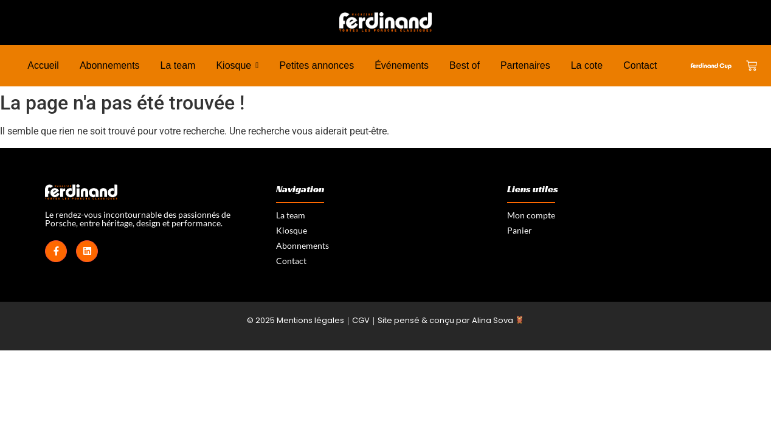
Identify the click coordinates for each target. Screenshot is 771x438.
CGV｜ (365, 320)
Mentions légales (310, 320)
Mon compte (531, 215)
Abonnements (302, 245)
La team (290, 215)
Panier (519, 230)
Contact (291, 260)
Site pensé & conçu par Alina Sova (451, 320)
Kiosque (291, 230)
